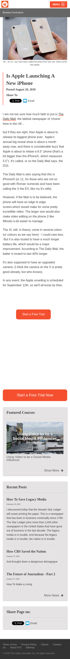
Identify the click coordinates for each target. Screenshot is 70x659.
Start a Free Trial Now (35, 395)
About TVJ (15, 647)
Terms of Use (10, 644)
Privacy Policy (28, 644)
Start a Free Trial (33, 314)
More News (53, 595)
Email (28, 100)
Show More (53, 470)
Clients (45, 644)
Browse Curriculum (13, 12)
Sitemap (30, 647)
